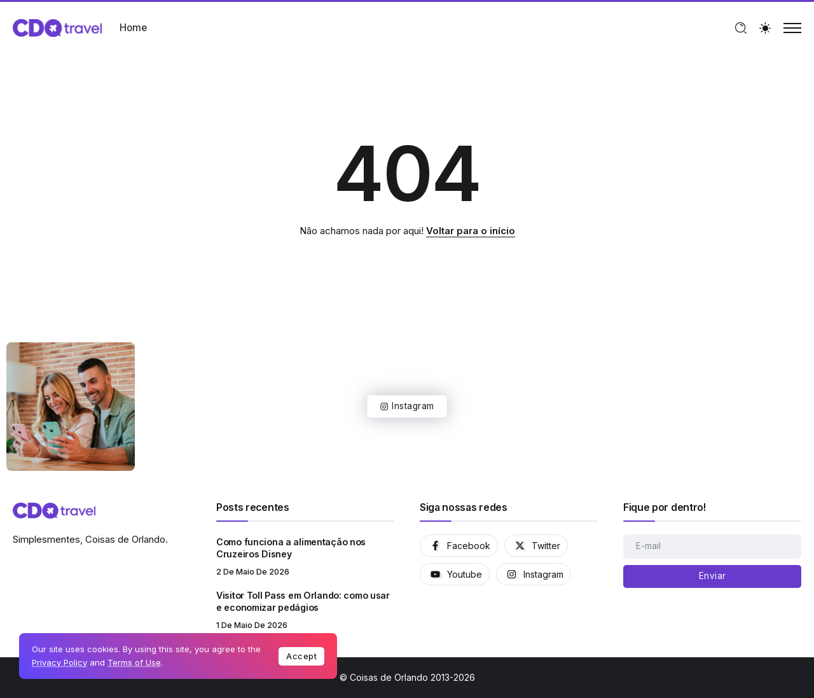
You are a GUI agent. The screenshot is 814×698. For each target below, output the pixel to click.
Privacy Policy (59, 662)
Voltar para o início (470, 231)
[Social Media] (458, 545)
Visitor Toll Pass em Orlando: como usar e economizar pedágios (303, 601)
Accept (301, 656)
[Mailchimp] (712, 576)
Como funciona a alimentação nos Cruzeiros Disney (291, 547)
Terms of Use (134, 662)
